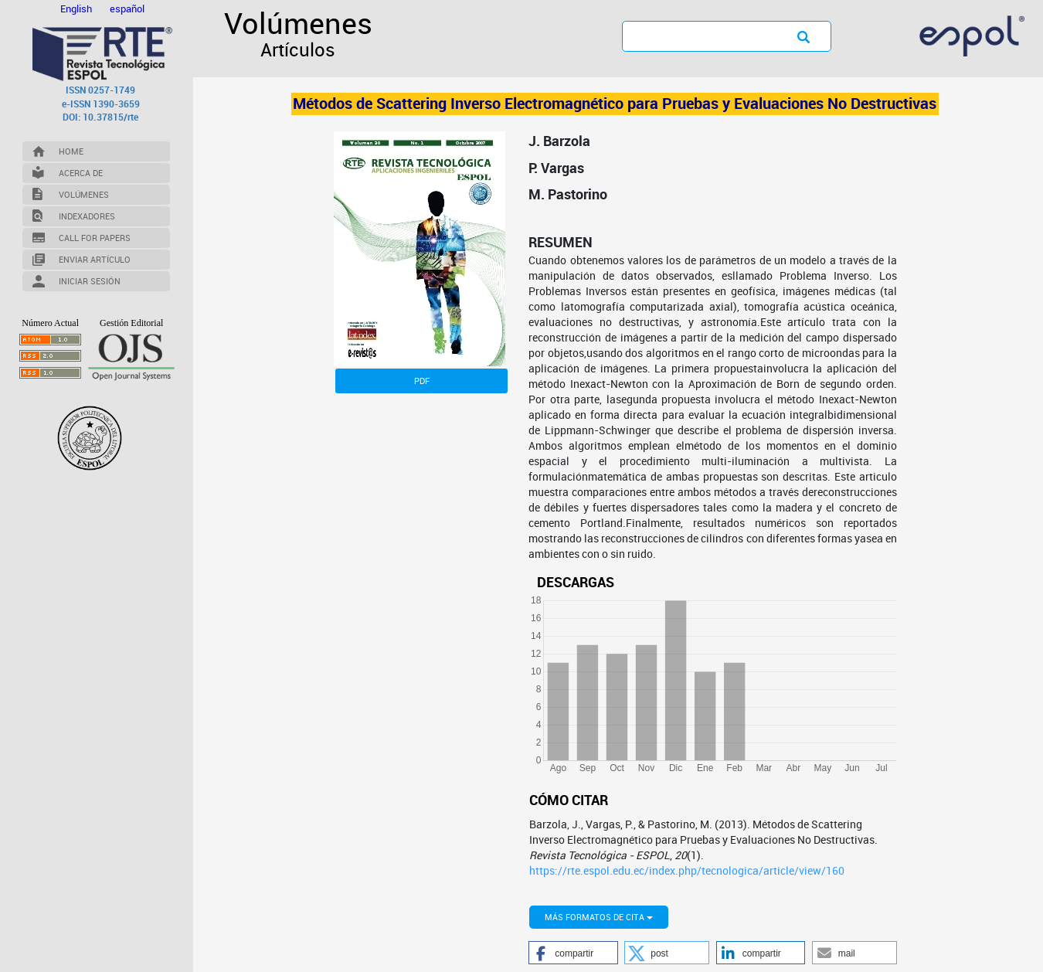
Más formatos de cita (599, 917)
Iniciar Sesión (90, 281)
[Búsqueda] (697, 35)
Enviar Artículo (95, 259)
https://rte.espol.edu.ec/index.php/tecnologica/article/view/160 (686, 870)
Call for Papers (95, 237)
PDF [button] (422, 380)
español (127, 8)
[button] (572, 952)
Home (71, 151)
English (77, 8)
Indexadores (87, 216)
